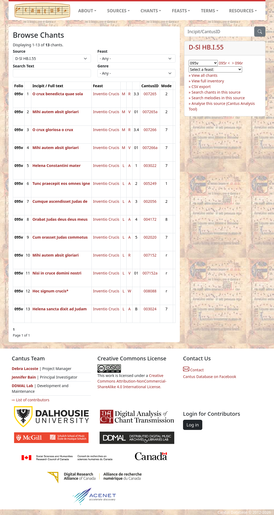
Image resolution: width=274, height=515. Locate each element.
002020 (150, 237)
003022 (150, 165)
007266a (150, 147)
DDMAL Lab (22, 385)
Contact (193, 369)
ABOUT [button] (85, 11)
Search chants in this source (216, 92)
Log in (193, 425)
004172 (150, 219)
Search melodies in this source (218, 97)
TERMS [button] (208, 11)
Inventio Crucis (106, 93)
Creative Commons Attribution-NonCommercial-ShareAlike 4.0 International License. (131, 381)
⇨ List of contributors (30, 399)
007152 (150, 255)
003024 (150, 308)
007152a (150, 273)
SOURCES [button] (117, 11)
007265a (150, 111)
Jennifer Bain (24, 377)
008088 (150, 290)
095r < (224, 63)
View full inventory (208, 80)
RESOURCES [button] (241, 11)
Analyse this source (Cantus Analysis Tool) (222, 106)
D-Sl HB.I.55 (206, 47)
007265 (150, 93)
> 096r (237, 63)
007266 (150, 129)
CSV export (201, 86)
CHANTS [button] (149, 11)
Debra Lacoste (25, 368)
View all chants (205, 75)
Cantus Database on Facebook (209, 376)
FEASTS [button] (179, 11)
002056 (150, 201)
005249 (150, 183)
